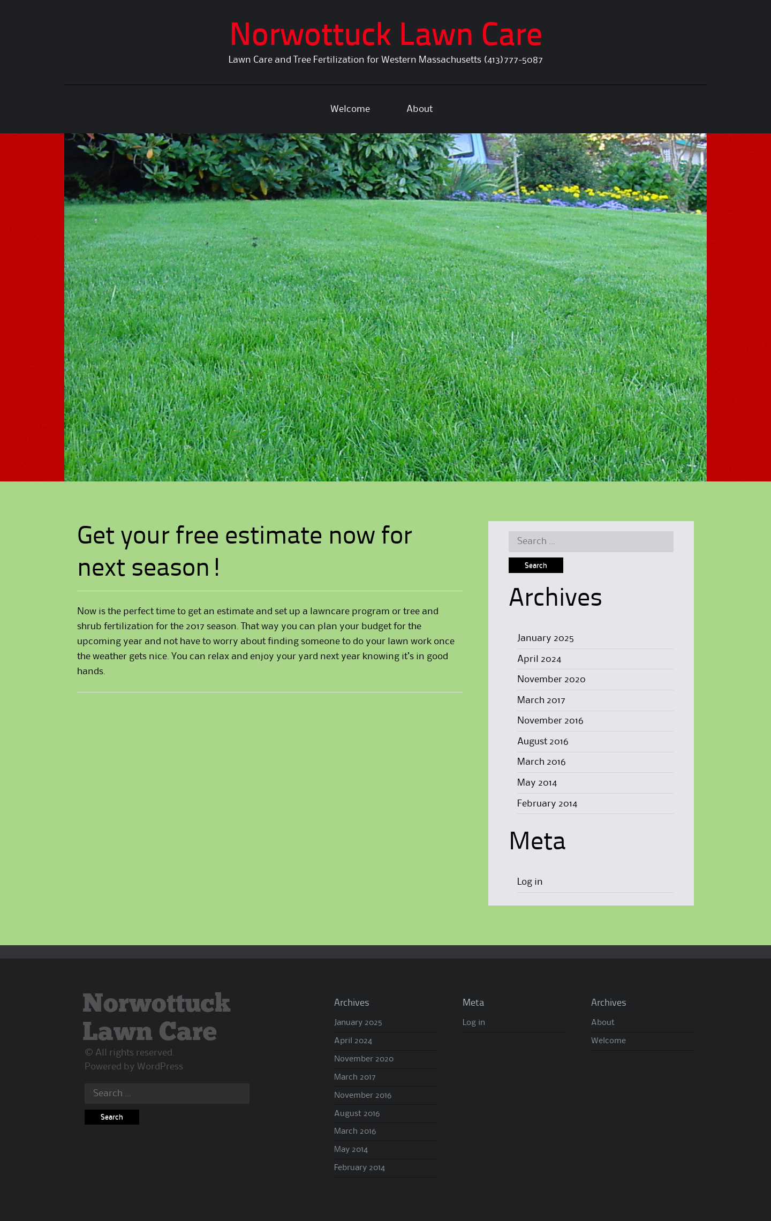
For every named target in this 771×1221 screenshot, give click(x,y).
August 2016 (543, 741)
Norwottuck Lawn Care (385, 37)
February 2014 (547, 804)
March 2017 (541, 700)
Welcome (350, 109)
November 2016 (550, 721)
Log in (530, 882)
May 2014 (537, 783)
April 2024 (539, 659)
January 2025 (545, 638)
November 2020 (551, 679)
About (419, 109)
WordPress (160, 1066)
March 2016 (541, 762)
